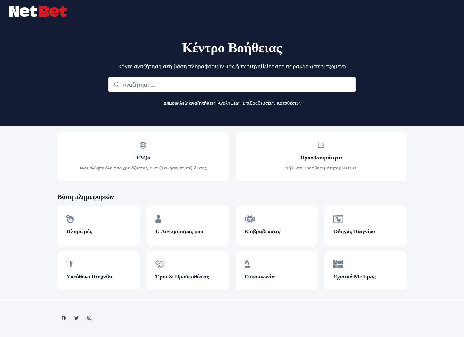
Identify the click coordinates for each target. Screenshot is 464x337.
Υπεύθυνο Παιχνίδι (89, 276)
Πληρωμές (79, 231)
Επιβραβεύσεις (258, 102)
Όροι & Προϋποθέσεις (182, 276)
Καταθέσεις (289, 102)
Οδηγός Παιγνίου (354, 231)
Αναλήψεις (228, 102)
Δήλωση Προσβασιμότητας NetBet (321, 167)
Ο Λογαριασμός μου (179, 231)
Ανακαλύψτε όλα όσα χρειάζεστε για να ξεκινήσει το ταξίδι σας (143, 167)
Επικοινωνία (260, 276)
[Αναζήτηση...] (232, 84)
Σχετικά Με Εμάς (355, 276)
